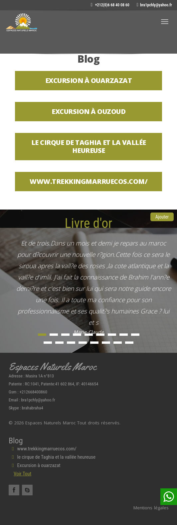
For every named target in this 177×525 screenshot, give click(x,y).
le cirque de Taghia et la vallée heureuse (52, 457)
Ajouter (162, 217)
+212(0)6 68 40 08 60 (110, 5)
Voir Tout (22, 474)
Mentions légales (151, 508)
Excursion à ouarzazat (35, 465)
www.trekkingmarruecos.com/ (43, 449)
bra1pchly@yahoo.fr (154, 5)
